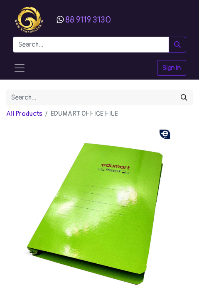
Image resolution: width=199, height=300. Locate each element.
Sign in (171, 68)
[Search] (177, 44)
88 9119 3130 (88, 20)
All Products (24, 114)
